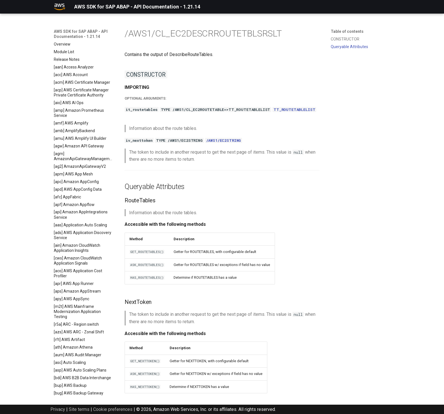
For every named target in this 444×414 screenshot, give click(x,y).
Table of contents (347, 31)
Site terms (79, 409)
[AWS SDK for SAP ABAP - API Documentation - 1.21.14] (59, 6)
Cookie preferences (113, 409)
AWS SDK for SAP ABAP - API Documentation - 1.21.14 (81, 34)
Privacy (57, 409)
